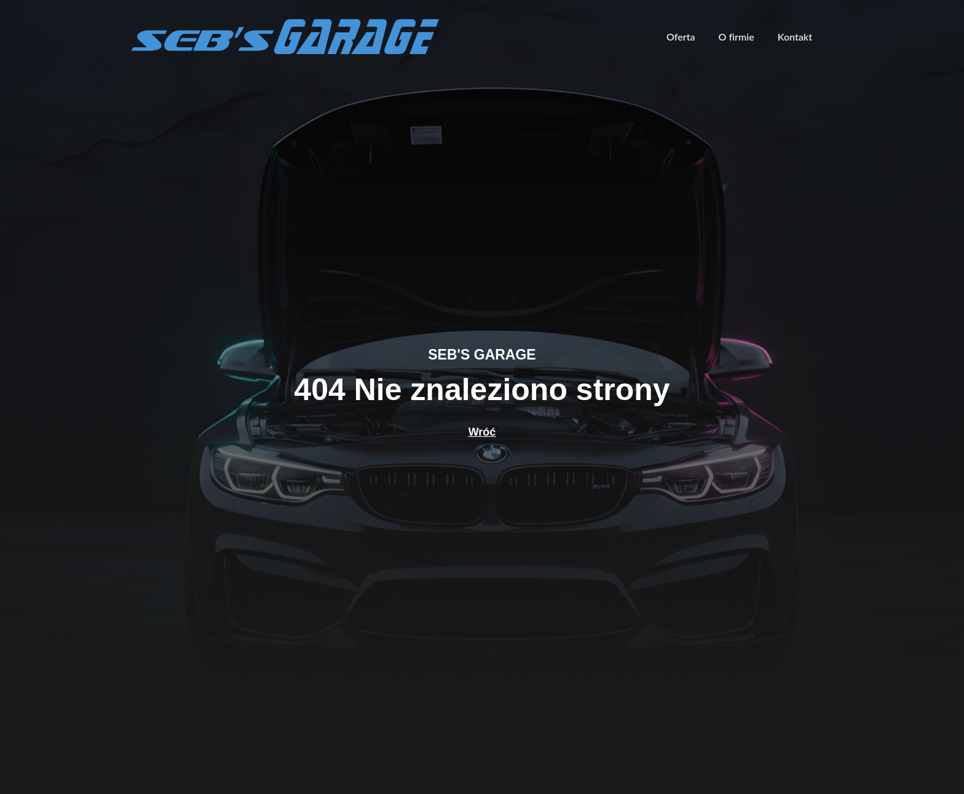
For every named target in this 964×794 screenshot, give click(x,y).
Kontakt (795, 36)
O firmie (736, 36)
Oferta (680, 36)
